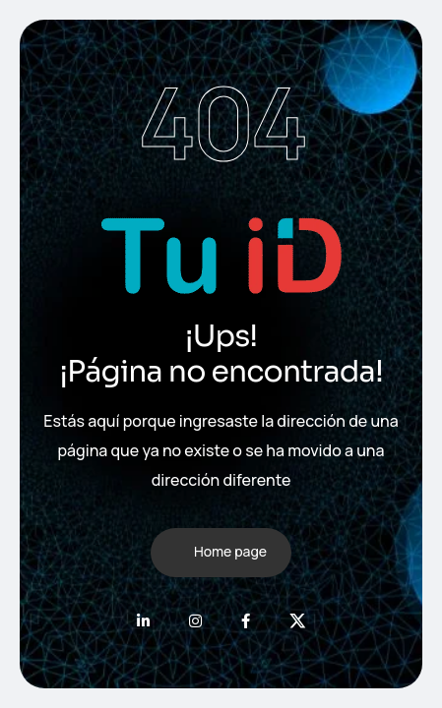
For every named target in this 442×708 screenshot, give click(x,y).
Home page (230, 551)
